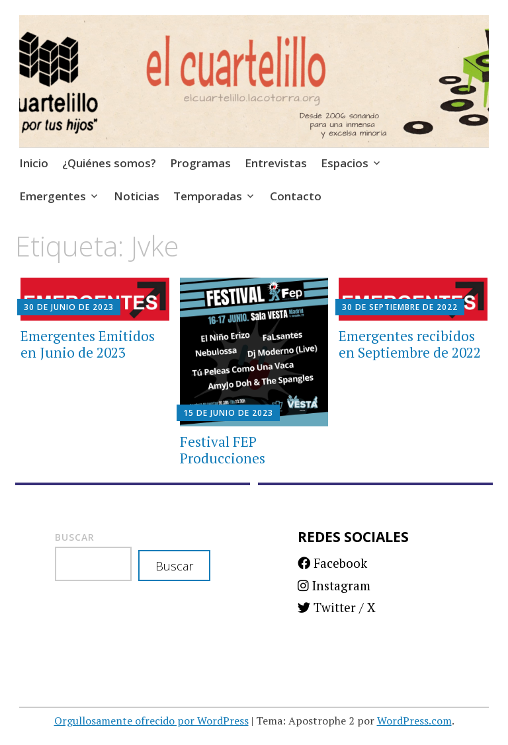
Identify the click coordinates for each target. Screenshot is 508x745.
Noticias (136, 196)
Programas (200, 163)
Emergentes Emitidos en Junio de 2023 (88, 344)
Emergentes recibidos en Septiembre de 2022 (410, 344)
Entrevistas (276, 163)
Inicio (33, 163)
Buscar (75, 537)
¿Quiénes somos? (109, 163)
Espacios (344, 163)
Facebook (332, 563)
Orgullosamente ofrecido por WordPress (151, 720)
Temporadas (207, 196)
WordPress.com (414, 720)
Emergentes (52, 196)
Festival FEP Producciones (222, 449)
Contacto (295, 196)
